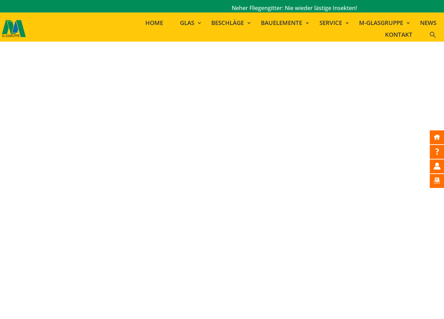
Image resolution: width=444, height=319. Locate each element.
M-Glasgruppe (381, 23)
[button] (436, 36)
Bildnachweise (250, 304)
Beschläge (227, 23)
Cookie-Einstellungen (382, 304)
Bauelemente (281, 23)
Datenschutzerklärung (303, 304)
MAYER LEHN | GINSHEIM (312, 237)
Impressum (210, 304)
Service (330, 23)
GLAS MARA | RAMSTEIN (310, 255)
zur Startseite (226, 179)
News (428, 23)
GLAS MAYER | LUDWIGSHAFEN (320, 246)
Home (154, 23)
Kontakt (398, 34)
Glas (187, 23)
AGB (344, 304)
